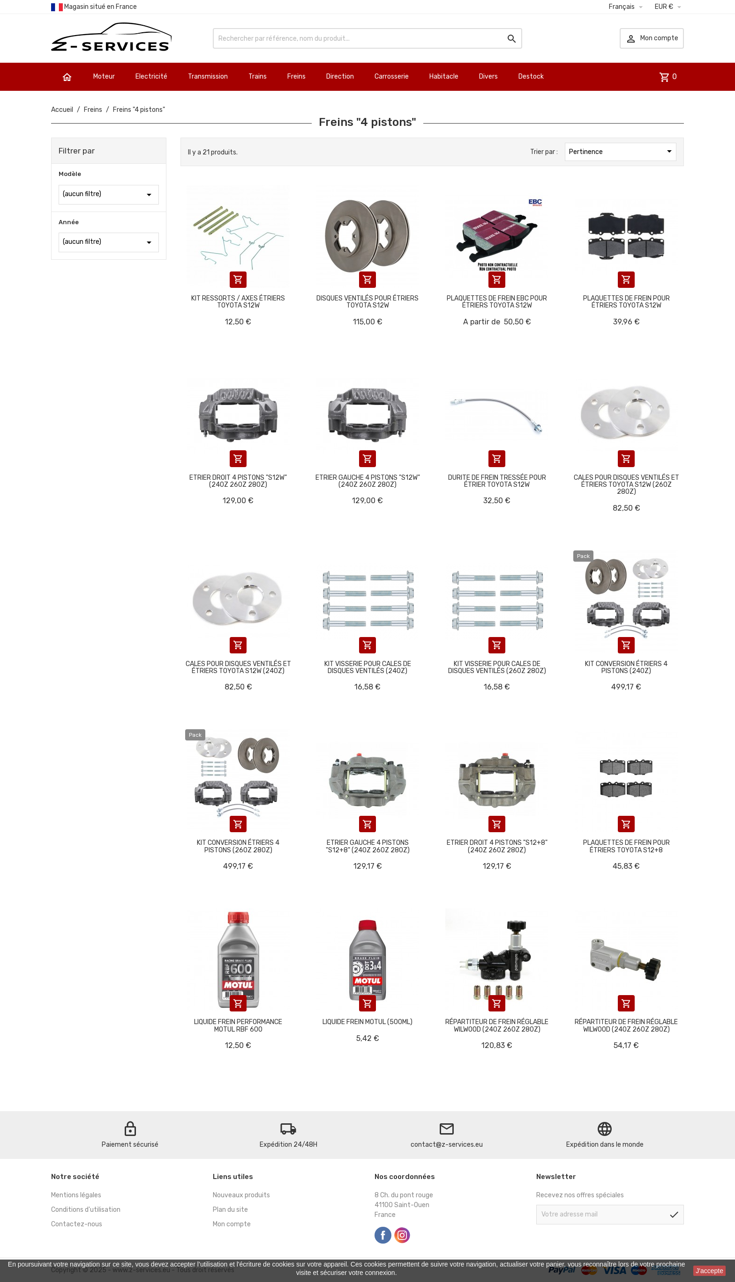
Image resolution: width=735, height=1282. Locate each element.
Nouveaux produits (241, 1195)
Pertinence (622, 151)
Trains (257, 77)
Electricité (151, 77)
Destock (531, 77)
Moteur (104, 77)
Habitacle (443, 77)
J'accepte (709, 1271)
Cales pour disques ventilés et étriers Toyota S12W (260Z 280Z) (626, 485)
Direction (340, 77)
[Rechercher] (367, 38)
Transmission (208, 77)
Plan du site (230, 1210)
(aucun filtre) (109, 194)
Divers (488, 77)
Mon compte (232, 1224)
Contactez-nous (76, 1224)
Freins (296, 77)
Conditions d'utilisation (85, 1210)
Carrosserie (392, 77)
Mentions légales (76, 1195)
